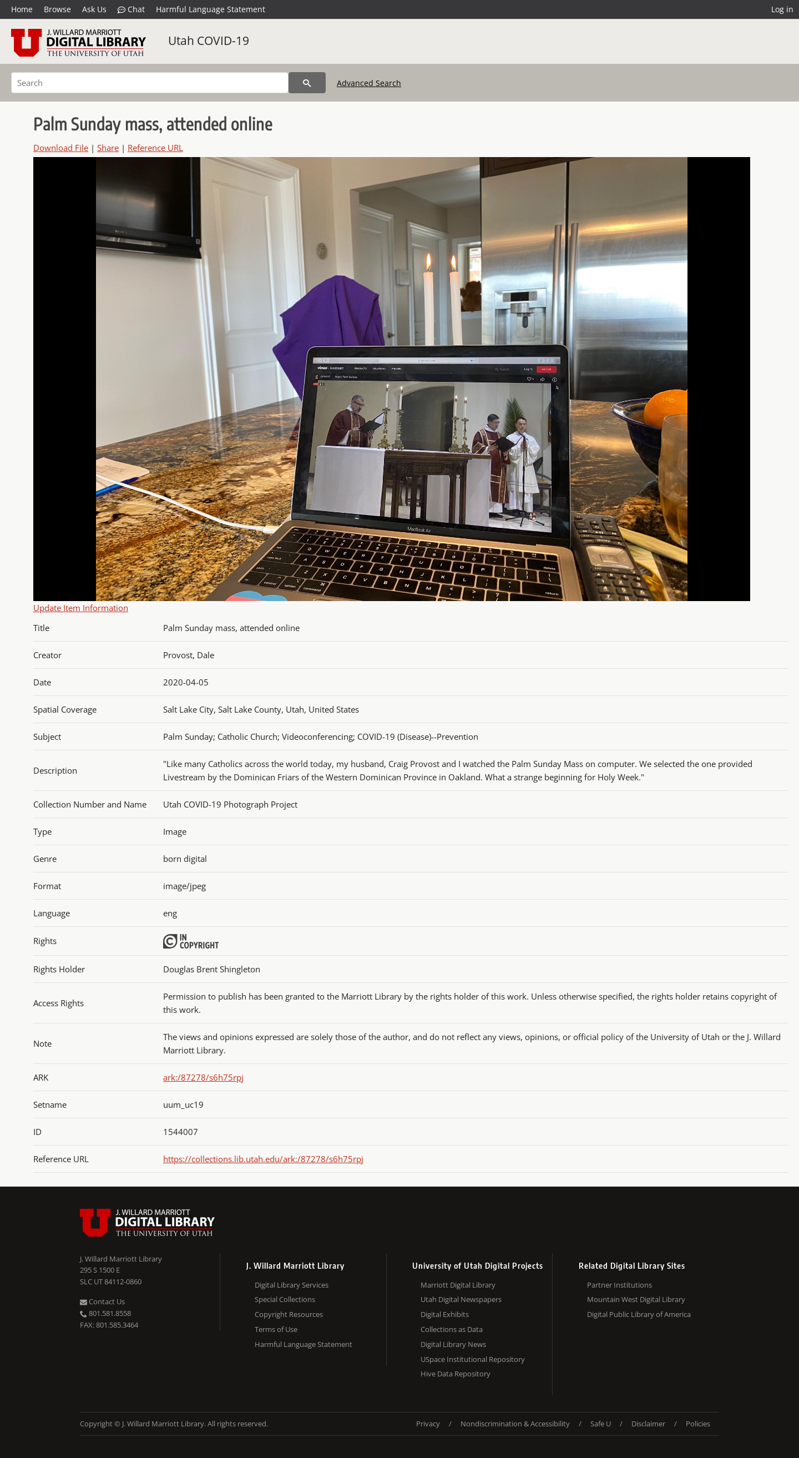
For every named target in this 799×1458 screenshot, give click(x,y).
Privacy (428, 1424)
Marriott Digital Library (458, 1285)
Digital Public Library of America (639, 1314)
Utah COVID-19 (208, 40)
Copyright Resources (289, 1314)
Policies (698, 1424)
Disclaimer (648, 1424)
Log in (782, 9)
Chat (131, 9)
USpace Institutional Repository (473, 1359)
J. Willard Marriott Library (121, 1259)
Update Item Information (80, 607)
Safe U (600, 1424)
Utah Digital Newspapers (461, 1299)
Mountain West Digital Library (636, 1299)
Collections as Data (452, 1329)
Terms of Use (276, 1329)
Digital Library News (453, 1344)
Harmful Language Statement (210, 9)
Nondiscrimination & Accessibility (515, 1424)
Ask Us (94, 9)
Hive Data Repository (455, 1374)
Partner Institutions (619, 1285)
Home (22, 9)
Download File (60, 147)
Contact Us (102, 1301)
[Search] (150, 82)
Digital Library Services (291, 1285)
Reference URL (155, 147)
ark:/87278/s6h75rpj (203, 1077)
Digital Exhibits (445, 1314)
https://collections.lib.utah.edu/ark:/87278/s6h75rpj (263, 1158)
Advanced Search (369, 83)
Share (108, 147)
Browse (57, 9)
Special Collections (285, 1299)
